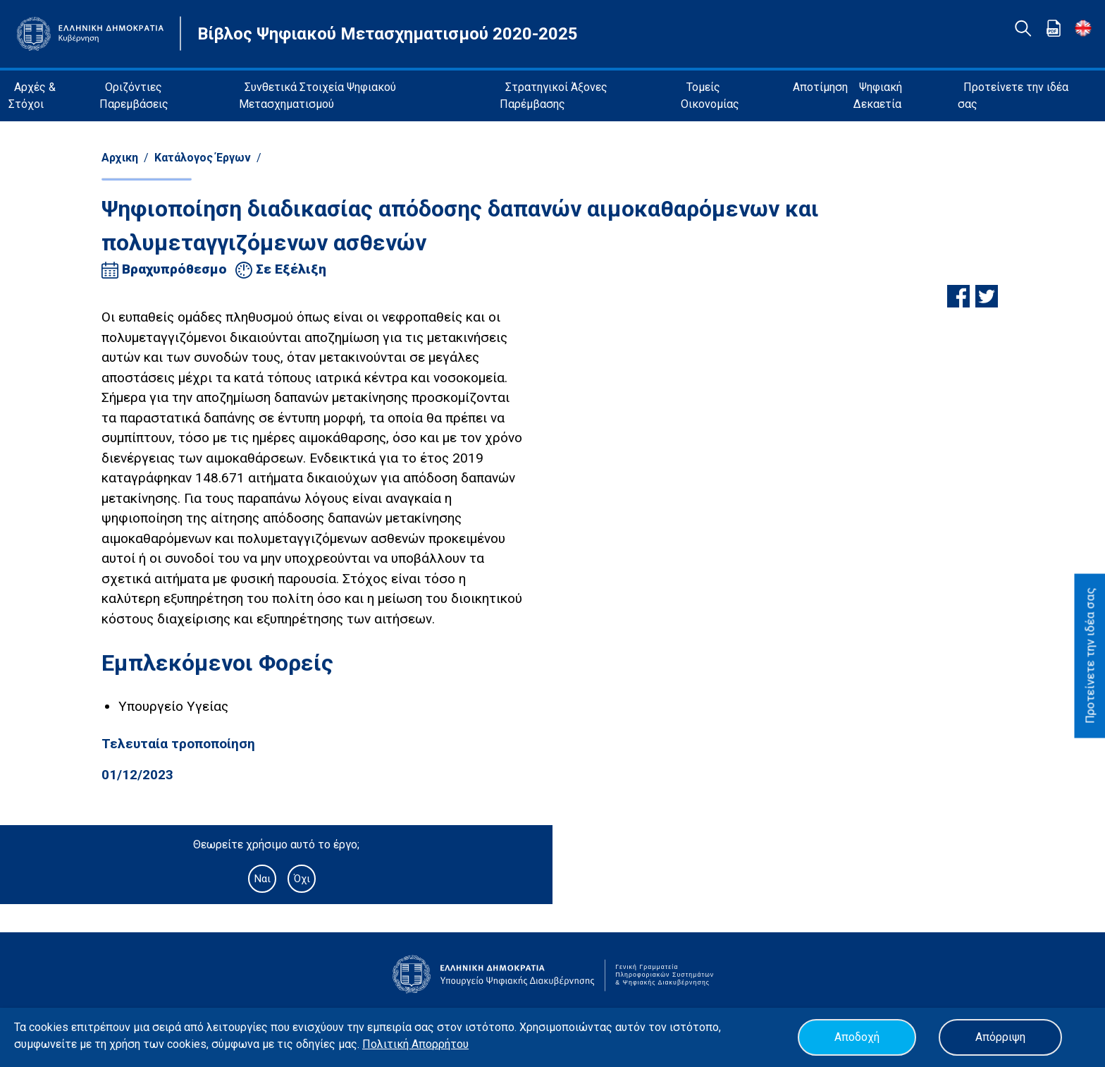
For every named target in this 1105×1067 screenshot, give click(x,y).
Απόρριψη (1000, 1037)
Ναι (262, 878)
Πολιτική (387, 1044)
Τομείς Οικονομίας (710, 95)
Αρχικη (119, 157)
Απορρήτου (440, 1044)
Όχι (302, 878)
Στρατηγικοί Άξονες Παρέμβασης (553, 95)
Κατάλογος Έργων (202, 157)
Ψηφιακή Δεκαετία (877, 95)
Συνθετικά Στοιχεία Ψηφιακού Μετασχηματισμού (317, 95)
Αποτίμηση (820, 87)
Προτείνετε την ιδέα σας (1013, 95)
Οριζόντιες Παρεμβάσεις (133, 95)
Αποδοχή (856, 1037)
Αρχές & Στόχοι (32, 95)
